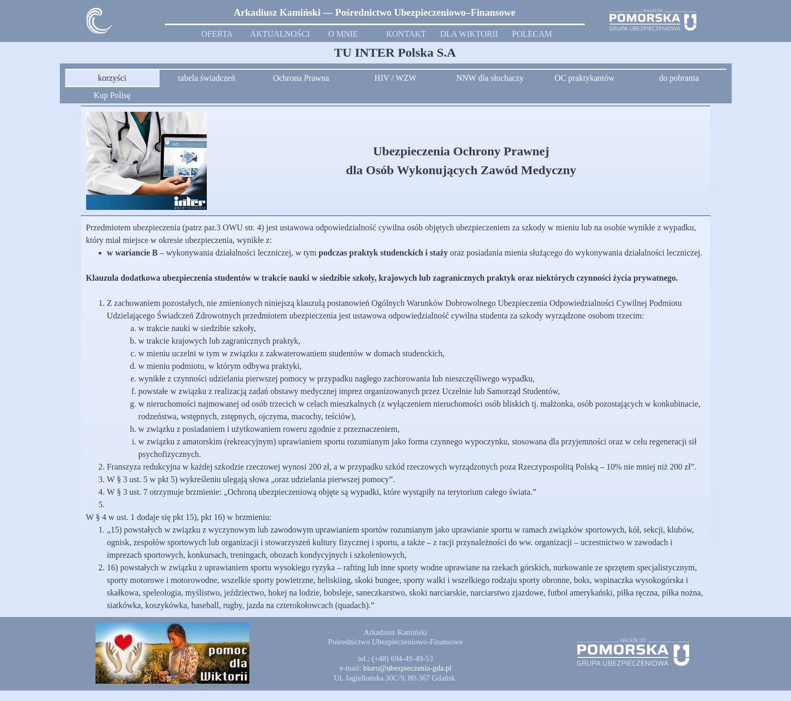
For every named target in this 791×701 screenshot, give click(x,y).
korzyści (112, 77)
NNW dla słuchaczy (490, 77)
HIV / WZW (395, 77)
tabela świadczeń (206, 77)
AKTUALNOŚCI (280, 33)
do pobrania (679, 77)
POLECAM (532, 33)
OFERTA (217, 33)
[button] (407, 668)
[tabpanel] (375, 12)
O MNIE (342, 33)
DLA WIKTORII (469, 33)
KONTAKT (406, 33)
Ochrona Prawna (301, 77)
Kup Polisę (112, 95)
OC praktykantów (584, 77)
